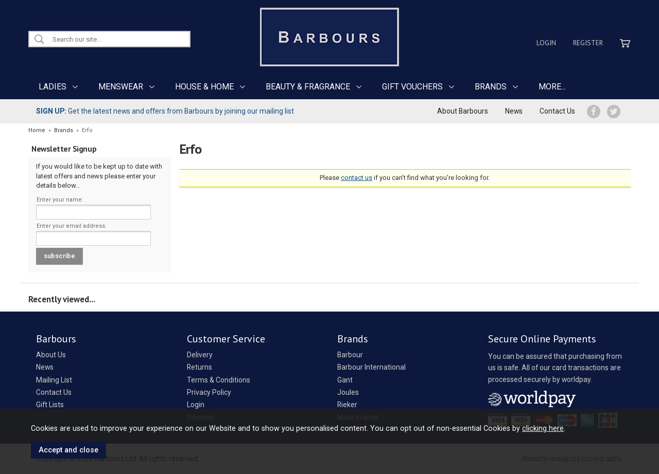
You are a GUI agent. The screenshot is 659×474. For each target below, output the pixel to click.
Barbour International (371, 367)
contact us (356, 177)
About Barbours (462, 111)
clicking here (543, 428)
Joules (348, 392)
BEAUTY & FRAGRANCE (308, 87)
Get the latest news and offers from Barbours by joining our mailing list (165, 111)
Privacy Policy (209, 392)
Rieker (347, 404)
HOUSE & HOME (204, 87)
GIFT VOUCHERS (412, 87)
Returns (199, 367)
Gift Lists (50, 404)
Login (546, 42)
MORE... (552, 87)
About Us (51, 355)
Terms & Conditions (218, 380)
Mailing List (54, 380)
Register (588, 42)
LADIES (52, 87)
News (514, 111)
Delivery (200, 355)
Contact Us (557, 111)
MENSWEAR (120, 87)
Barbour (350, 355)
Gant (345, 380)
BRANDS (491, 87)
